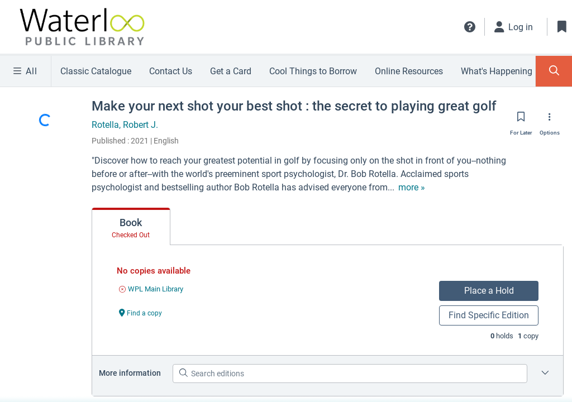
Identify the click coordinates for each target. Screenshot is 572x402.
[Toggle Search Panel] (554, 71)
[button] (470, 27)
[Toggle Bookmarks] (562, 27)
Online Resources (409, 71)
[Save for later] (521, 120)
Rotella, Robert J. (125, 124)
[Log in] (513, 27)
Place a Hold (489, 290)
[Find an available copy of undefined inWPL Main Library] (151, 289)
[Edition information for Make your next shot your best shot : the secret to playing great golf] (545, 373)
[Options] (550, 120)
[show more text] (320, 187)
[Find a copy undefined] (141, 312)
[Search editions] (350, 373)
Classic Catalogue (95, 71)
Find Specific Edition (489, 315)
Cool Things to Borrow (313, 71)
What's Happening (496, 71)
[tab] (131, 227)
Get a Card (230, 71)
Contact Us (170, 71)
